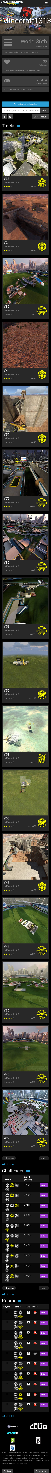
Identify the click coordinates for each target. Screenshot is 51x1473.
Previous (9, 1158)
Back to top (8, 1164)
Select (44, 110)
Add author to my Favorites (25, 104)
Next (44, 1158)
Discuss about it (40, 117)
